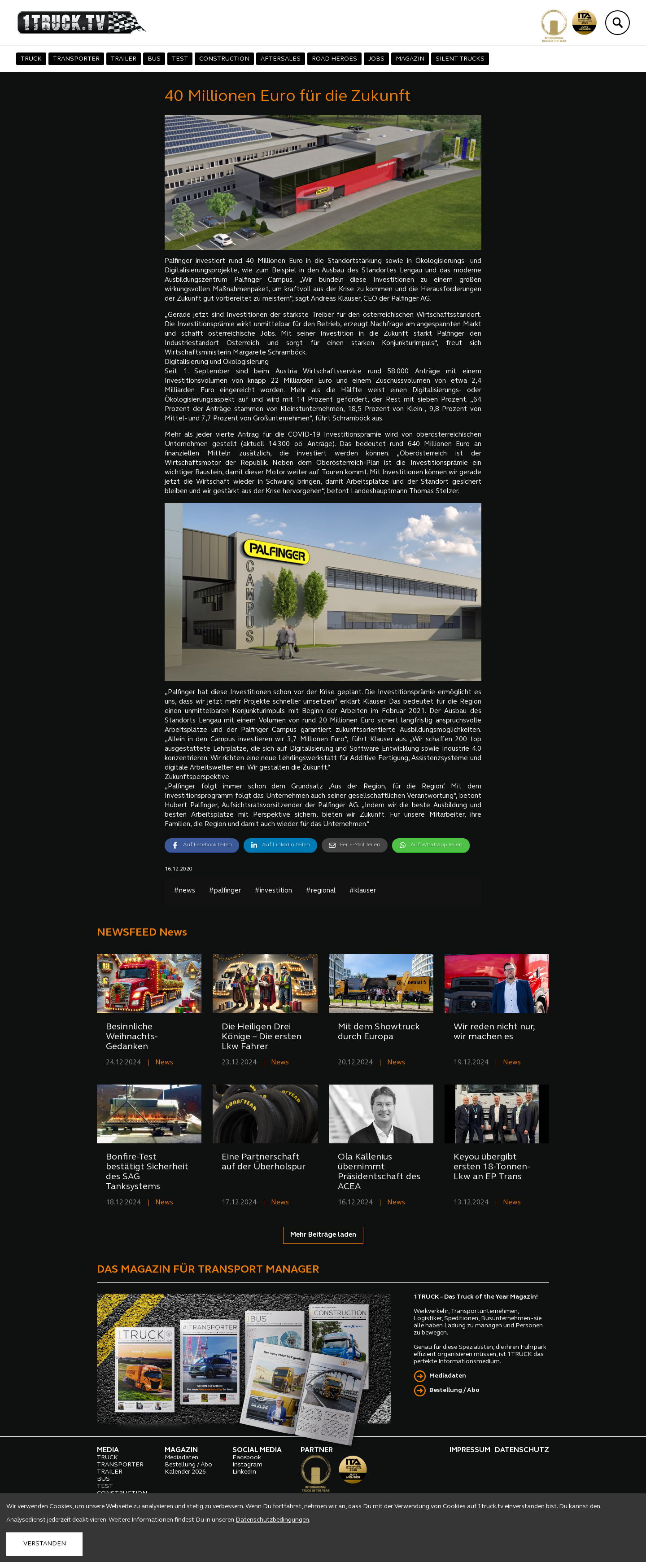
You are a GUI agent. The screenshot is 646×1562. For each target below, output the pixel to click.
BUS (154, 59)
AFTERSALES (281, 59)
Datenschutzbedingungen (272, 1520)
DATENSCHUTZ (522, 1450)
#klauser (362, 891)
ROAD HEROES (334, 59)
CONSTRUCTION (224, 59)
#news (184, 891)
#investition (273, 891)
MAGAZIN (410, 59)
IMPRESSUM (470, 1450)
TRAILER (123, 59)
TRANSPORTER (76, 59)
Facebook (246, 1457)
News (164, 1062)
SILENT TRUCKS (460, 59)
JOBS (376, 59)
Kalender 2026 (185, 1472)
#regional (321, 891)
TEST (180, 59)
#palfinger (225, 891)
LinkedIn (244, 1472)
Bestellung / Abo (454, 1390)
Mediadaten (447, 1376)
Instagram (247, 1464)
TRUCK (31, 59)
